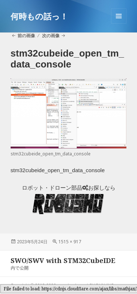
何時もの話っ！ (39, 16)
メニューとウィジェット (118, 23)
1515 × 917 (69, 242)
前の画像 (26, 35)
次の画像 (51, 35)
